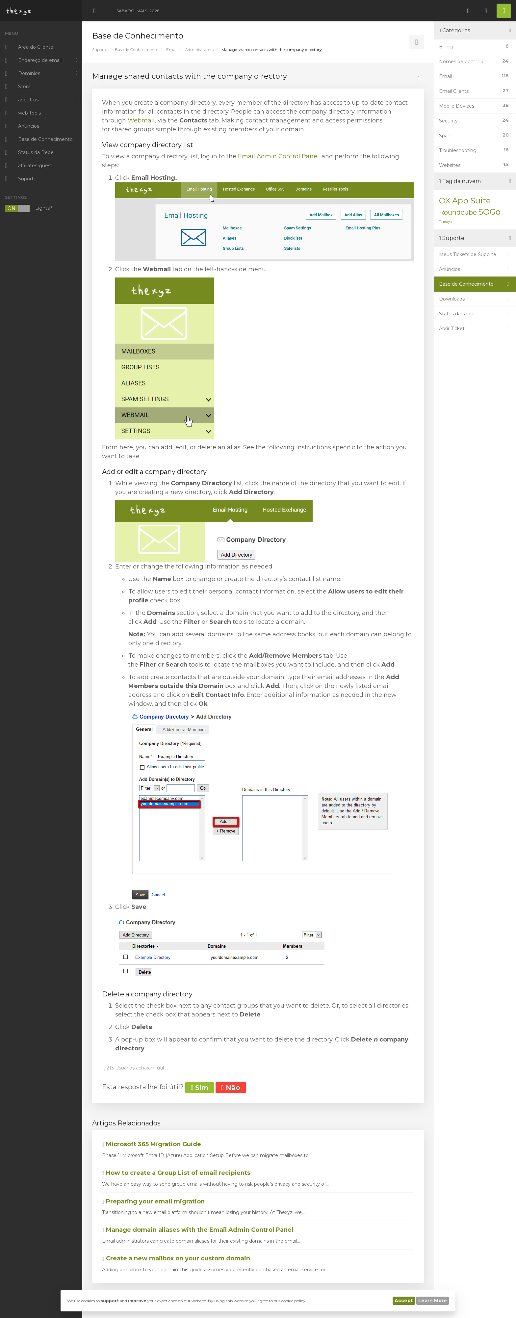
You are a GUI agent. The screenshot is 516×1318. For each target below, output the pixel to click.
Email (171, 49)
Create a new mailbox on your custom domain (176, 1258)
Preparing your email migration (153, 1201)
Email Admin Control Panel (278, 156)
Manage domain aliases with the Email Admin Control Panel (197, 1229)
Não (230, 1088)
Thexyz (445, 221)
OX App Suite (465, 200)
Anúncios (475, 269)
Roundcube (458, 212)
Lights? (28, 208)
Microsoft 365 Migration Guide (151, 1144)
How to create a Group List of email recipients (176, 1172)
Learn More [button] (432, 1301)
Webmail (141, 120)
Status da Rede (475, 314)
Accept (404, 1301)
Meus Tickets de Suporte (475, 254)
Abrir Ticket (475, 328)
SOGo (489, 212)
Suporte (99, 49)
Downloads (475, 299)
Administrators (199, 49)
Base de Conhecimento (136, 49)
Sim (199, 1088)
